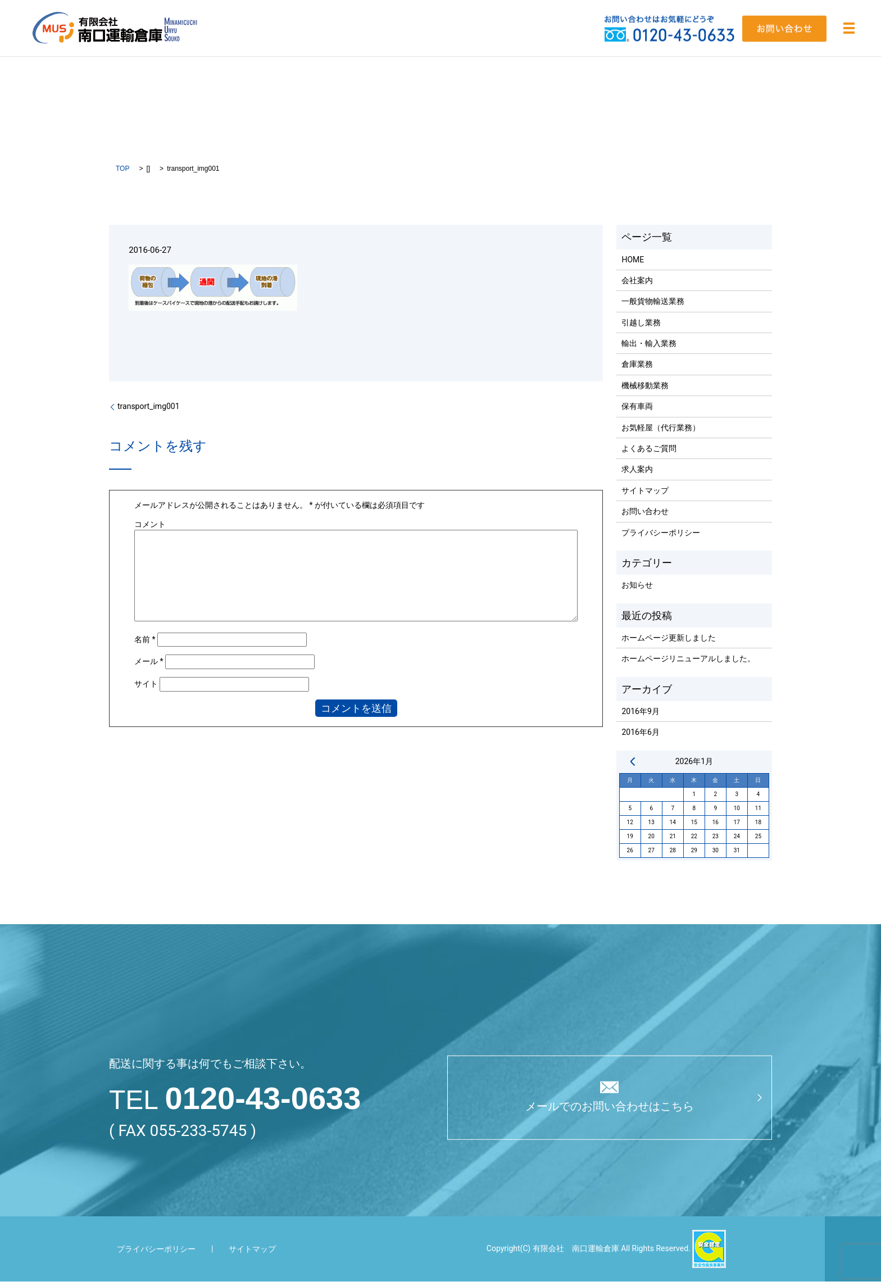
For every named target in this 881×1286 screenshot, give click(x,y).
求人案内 (637, 473)
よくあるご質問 (648, 452)
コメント (150, 528)
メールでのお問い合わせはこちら (609, 1111)
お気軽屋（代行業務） (660, 431)
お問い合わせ (645, 515)
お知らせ (637, 589)
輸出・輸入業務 (648, 347)
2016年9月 (640, 715)
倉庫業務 (637, 368)
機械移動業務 (645, 389)
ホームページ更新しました (668, 641)
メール (149, 665)
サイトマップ (645, 494)
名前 (145, 643)
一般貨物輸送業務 (652, 305)
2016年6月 (640, 736)
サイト (146, 687)
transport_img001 (148, 410)
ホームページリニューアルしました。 (688, 662)
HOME (632, 263)
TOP (122, 172)
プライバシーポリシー (660, 536)
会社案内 (637, 284)
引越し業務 (641, 326)
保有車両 (637, 410)
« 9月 (633, 765)
